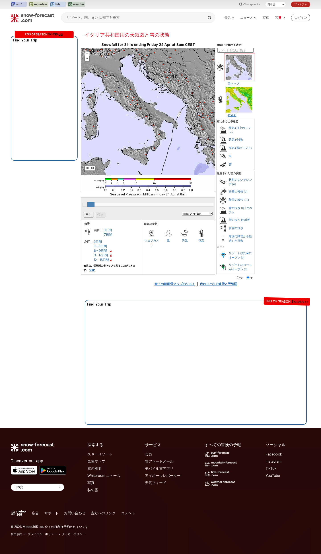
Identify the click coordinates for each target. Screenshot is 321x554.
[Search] (210, 18)
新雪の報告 (236, 199)
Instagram (273, 461)
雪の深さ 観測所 (239, 220)
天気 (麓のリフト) (240, 148)
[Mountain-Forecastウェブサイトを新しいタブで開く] (38, 4)
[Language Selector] (37, 487)
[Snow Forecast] (32, 17)
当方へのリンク (103, 513)
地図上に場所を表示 (229, 45)
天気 (229, 17)
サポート (51, 513)
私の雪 (92, 490)
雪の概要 (94, 468)
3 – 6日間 (100, 246)
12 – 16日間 (101, 260)
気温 (201, 240)
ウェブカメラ (151, 243)
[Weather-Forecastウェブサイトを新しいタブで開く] (76, 4)
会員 (148, 454)
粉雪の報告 (236, 191)
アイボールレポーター (163, 475)
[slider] (91, 204)
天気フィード (155, 482)
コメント (128, 513)
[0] (234, 184)
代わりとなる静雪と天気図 (218, 284)
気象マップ (96, 461)
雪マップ (233, 83)
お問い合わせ (74, 513)
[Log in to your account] (300, 17)
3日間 (108, 230)
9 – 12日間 (101, 255)
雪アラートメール (159, 461)
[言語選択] (275, 4)
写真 (266, 17)
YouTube (272, 475)
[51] (246, 199)
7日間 (108, 234)
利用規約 (16, 534)
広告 (35, 513)
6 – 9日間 (100, 250)
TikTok (270, 468)
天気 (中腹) (236, 139)
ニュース (248, 17)
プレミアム (300, 4)
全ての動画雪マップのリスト (174, 284)
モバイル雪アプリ (159, 468)
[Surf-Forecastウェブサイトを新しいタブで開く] (19, 4)
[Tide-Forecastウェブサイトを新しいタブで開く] (58, 4)
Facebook (273, 454)
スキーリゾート (99, 454)
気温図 (232, 115)
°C (241, 278)
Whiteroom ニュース (103, 475)
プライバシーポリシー (42, 534)
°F (251, 278)
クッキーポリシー (73, 534)
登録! (92, 270)
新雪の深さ (236, 228)
